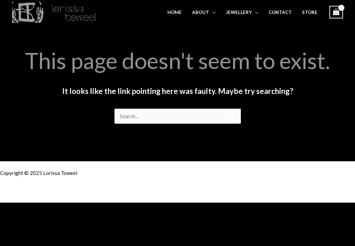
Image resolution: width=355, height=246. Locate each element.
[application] (212, 12)
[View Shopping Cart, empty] (336, 12)
